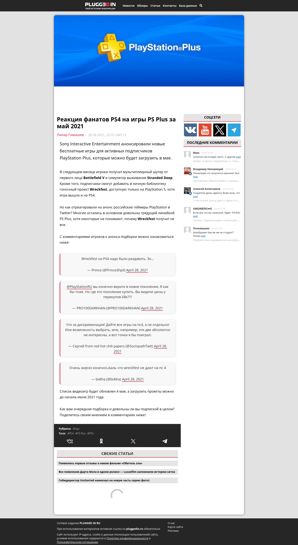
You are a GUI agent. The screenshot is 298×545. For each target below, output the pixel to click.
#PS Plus (80, 433)
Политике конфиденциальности (127, 538)
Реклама (173, 530)
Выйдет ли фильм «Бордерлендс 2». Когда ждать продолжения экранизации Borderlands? (240, 161)
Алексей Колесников (206, 188)
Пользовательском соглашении (77, 542)
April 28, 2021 (137, 270)
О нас (171, 523)
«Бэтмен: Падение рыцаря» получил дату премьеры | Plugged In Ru (229, 220)
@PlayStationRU (79, 286)
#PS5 (90, 433)
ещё (238, 156)
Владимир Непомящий (208, 169)
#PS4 (70, 433)
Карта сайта (175, 527)
